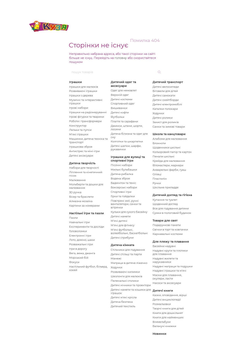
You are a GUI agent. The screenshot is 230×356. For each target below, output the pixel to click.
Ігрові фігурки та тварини (86, 116)
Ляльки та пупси (80, 129)
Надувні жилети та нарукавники (165, 260)
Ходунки (116, 267)
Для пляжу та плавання (171, 241)
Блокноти (159, 143)
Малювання (77, 180)
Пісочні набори (121, 165)
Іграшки (75, 82)
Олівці (157, 174)
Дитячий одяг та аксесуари (123, 83)
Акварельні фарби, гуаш (169, 169)
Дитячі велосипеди (166, 86)
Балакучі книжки (164, 326)
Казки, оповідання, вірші (170, 295)
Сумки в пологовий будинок (172, 212)
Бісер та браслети (81, 196)
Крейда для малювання (169, 160)
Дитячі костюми (121, 99)
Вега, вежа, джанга (82, 253)
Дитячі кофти (120, 112)
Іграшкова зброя (80, 146)
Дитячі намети (121, 216)
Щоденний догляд (165, 204)
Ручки (157, 183)
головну (121, 58)
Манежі (116, 258)
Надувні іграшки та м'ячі (169, 270)
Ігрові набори (78, 107)
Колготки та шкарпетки (127, 141)
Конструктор (78, 125)
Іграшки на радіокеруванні (88, 112)
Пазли (73, 217)
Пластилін (160, 178)
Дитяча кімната (122, 245)
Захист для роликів (166, 122)
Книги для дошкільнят (168, 312)
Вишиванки (119, 108)
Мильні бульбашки (124, 169)
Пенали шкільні (163, 156)
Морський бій (78, 257)
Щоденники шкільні (166, 147)
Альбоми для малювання (170, 138)
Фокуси (74, 262)
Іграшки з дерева (81, 95)
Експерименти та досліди (86, 226)
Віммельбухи (162, 321)
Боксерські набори (124, 187)
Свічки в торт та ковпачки (170, 229)
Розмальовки (162, 304)
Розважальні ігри (81, 244)
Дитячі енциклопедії (167, 299)
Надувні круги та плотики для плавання (170, 252)
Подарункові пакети (167, 225)
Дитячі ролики (163, 117)
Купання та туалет (165, 199)
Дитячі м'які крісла (124, 297)
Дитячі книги (163, 290)
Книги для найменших (168, 317)
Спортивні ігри (121, 191)
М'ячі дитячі (119, 220)
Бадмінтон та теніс (123, 182)
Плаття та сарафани (124, 121)
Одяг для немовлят (124, 90)
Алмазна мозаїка (81, 201)
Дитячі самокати (164, 95)
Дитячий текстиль (123, 306)
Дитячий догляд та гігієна (172, 195)
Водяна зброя (120, 178)
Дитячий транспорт (168, 82)
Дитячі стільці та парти (126, 254)
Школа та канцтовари (169, 134)
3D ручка (75, 192)
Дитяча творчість (82, 163)
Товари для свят (165, 220)
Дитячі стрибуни (122, 237)
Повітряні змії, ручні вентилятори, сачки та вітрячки (126, 204)
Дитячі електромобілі (167, 104)
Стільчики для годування (128, 249)
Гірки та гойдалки (123, 196)
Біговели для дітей (165, 91)
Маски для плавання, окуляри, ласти (167, 276)
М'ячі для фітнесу (122, 225)
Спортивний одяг (123, 103)
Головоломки (78, 231)
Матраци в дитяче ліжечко (129, 262)
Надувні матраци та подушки (173, 266)
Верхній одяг (120, 94)
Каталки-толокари (165, 108)
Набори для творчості (84, 167)
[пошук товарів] (159, 72)
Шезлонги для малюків (126, 276)
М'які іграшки (78, 134)
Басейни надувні (164, 246)
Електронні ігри (80, 235)
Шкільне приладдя (165, 187)
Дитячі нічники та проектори (131, 285)
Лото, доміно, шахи (82, 239)
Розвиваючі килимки (125, 271)
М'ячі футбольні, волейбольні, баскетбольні (129, 231)
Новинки (159, 334)
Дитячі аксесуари (81, 155)
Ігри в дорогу (78, 248)
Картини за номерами (84, 205)
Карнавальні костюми (168, 234)
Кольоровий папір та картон (172, 151)
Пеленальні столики (125, 280)
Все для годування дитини (171, 208)
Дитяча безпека (122, 301)
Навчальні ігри (79, 222)
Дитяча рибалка (122, 174)
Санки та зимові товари (169, 126)
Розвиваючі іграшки (83, 91)
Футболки (117, 116)
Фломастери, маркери (168, 165)
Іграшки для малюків (83, 86)
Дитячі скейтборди (166, 99)
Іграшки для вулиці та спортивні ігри (128, 158)
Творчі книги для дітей (168, 308)
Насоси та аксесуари (167, 283)
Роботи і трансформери (85, 121)
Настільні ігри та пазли (86, 213)
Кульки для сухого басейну (129, 211)
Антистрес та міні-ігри (84, 151)
